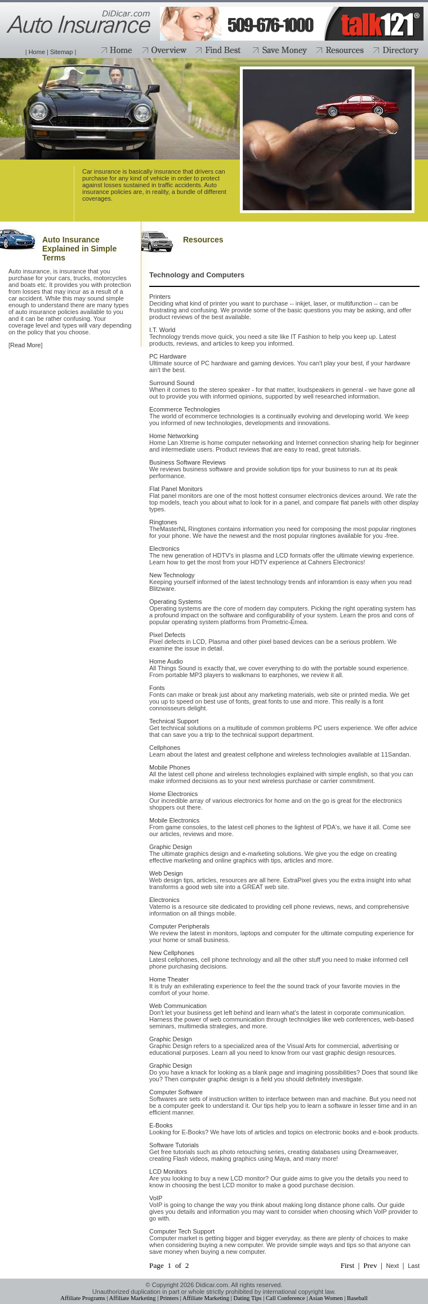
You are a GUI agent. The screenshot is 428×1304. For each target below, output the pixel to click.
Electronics (164, 548)
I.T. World (162, 329)
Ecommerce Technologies (184, 409)
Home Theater (169, 979)
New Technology (172, 575)
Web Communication (178, 1005)
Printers (160, 296)
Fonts (157, 687)
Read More (25, 345)
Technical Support (173, 721)
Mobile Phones (169, 767)
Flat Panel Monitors (176, 488)
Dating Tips (247, 1298)
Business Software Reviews (187, 462)
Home (37, 51)
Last (414, 1265)
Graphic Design (170, 846)
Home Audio (166, 661)
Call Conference (285, 1298)
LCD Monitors (168, 1171)
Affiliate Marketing (132, 1298)
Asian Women (325, 1298)
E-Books (161, 1125)
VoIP (155, 1198)
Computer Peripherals (179, 926)
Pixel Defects (167, 634)
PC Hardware (167, 356)
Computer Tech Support (182, 1231)
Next (392, 1265)
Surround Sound (171, 382)
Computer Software (176, 1092)
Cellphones (164, 747)
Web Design (166, 873)
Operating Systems (175, 601)
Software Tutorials (174, 1145)
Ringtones (163, 522)
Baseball (357, 1298)
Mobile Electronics (174, 820)
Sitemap (61, 51)
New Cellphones (171, 952)
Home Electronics (173, 793)
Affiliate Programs (82, 1298)
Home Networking (173, 435)
